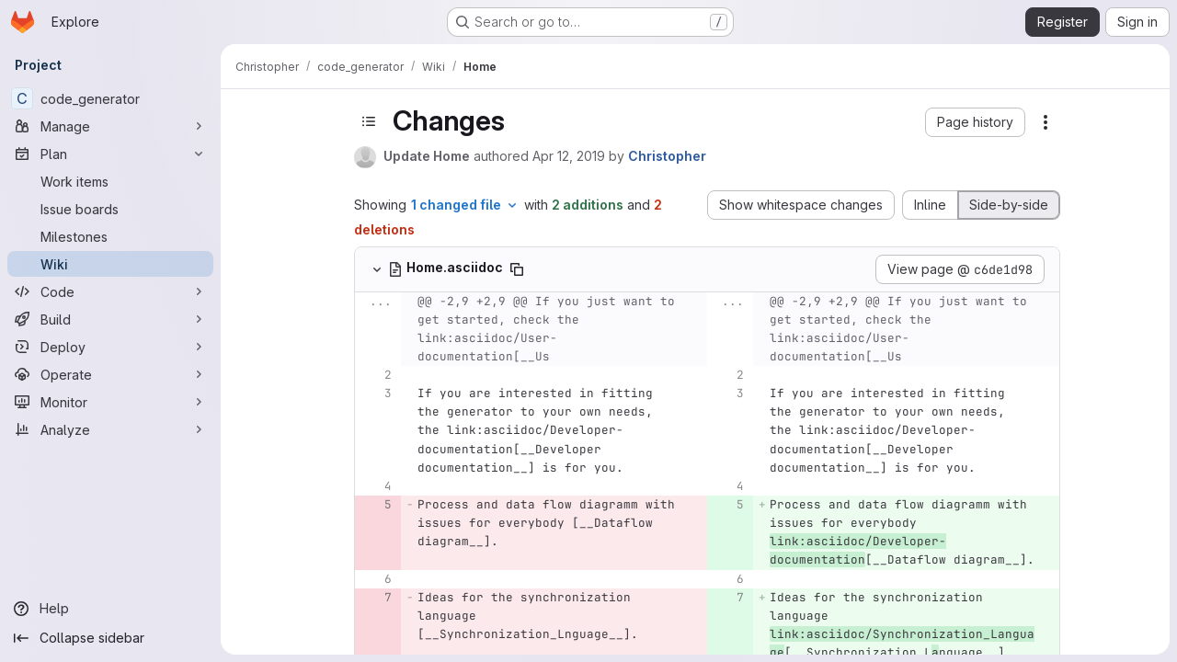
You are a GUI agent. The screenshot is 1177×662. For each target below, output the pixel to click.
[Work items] (110, 181)
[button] (975, 122)
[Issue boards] (110, 209)
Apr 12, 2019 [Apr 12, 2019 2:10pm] (568, 156)
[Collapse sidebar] (110, 638)
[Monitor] (110, 402)
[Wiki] (110, 264)
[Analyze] (110, 429)
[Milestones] (110, 236)
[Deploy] (110, 347)
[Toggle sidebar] (368, 121)
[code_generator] (110, 98)
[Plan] (110, 153)
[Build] (110, 319)
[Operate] (110, 374)
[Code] (110, 291)
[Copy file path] (517, 269)
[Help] (110, 609)
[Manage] (110, 126)
